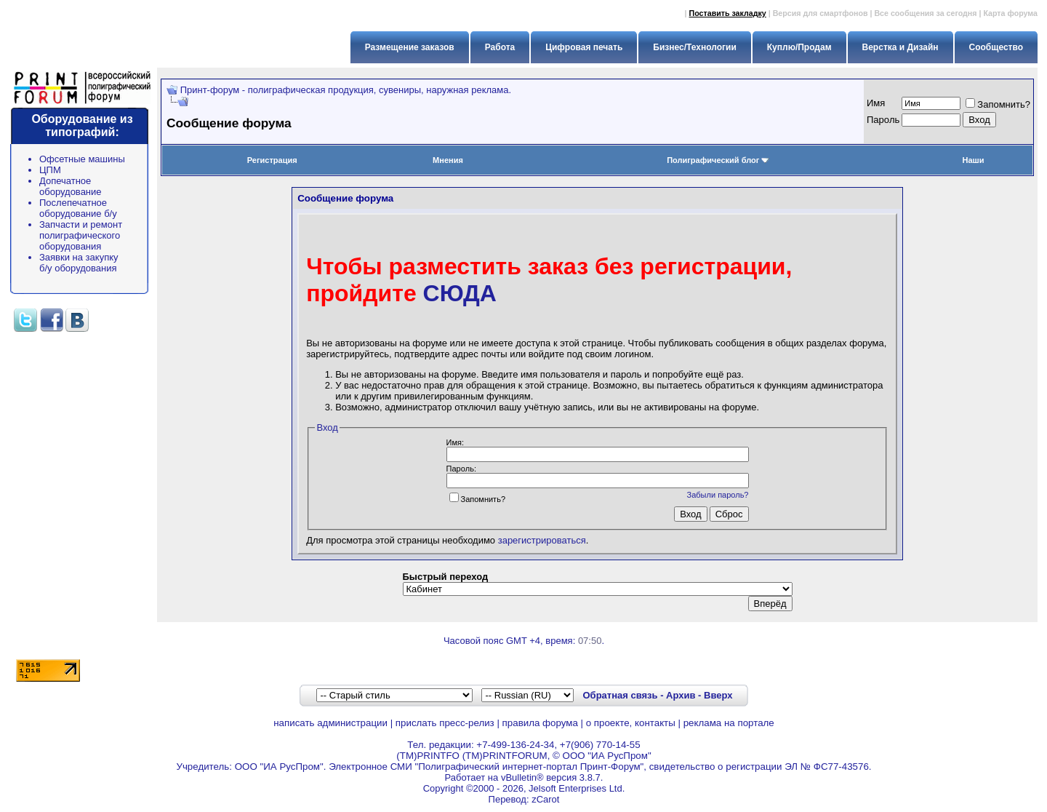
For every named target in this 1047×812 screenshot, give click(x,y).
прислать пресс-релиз (445, 722)
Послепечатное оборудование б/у (78, 208)
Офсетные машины (82, 159)
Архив (680, 695)
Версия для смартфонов (820, 13)
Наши (973, 160)
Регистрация (272, 160)
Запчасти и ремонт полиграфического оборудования (80, 235)
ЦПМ (50, 169)
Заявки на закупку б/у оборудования (79, 263)
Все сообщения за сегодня (925, 13)
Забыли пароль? (718, 494)
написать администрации (330, 722)
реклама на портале (728, 722)
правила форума (540, 722)
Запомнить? (998, 104)
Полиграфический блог (718, 160)
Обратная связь (619, 695)
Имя (876, 102)
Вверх (718, 695)
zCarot (545, 799)
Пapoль (883, 119)
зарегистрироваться (542, 540)
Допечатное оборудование (70, 186)
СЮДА (460, 293)
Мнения (448, 160)
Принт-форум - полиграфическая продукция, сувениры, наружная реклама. (345, 89)
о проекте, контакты (630, 722)
